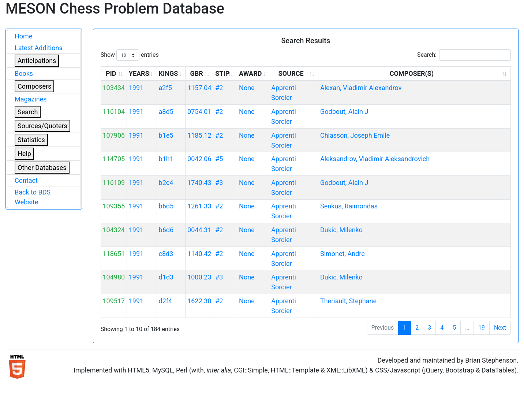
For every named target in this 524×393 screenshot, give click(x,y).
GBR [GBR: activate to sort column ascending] (196, 73)
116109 (113, 182)
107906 (113, 135)
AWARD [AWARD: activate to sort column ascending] (250, 73)
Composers (34, 86)
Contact (26, 180)
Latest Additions (39, 48)
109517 (113, 301)
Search (28, 112)
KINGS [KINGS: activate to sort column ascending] (168, 73)
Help (24, 153)
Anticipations (37, 60)
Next (500, 327)
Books (24, 73)
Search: (464, 55)
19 (481, 327)
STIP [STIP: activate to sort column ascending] (222, 73)
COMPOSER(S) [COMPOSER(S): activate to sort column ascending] (412, 73)
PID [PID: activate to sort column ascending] (111, 73)
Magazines (31, 99)
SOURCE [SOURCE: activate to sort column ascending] (291, 73)
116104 (113, 111)
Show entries (130, 55)
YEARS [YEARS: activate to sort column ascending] (139, 73)
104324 (113, 230)
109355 (113, 206)
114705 (113, 159)
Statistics (31, 140)
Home (23, 36)
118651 (113, 253)
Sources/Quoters (42, 126)
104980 (113, 277)
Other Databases (42, 167)
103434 (113, 88)
